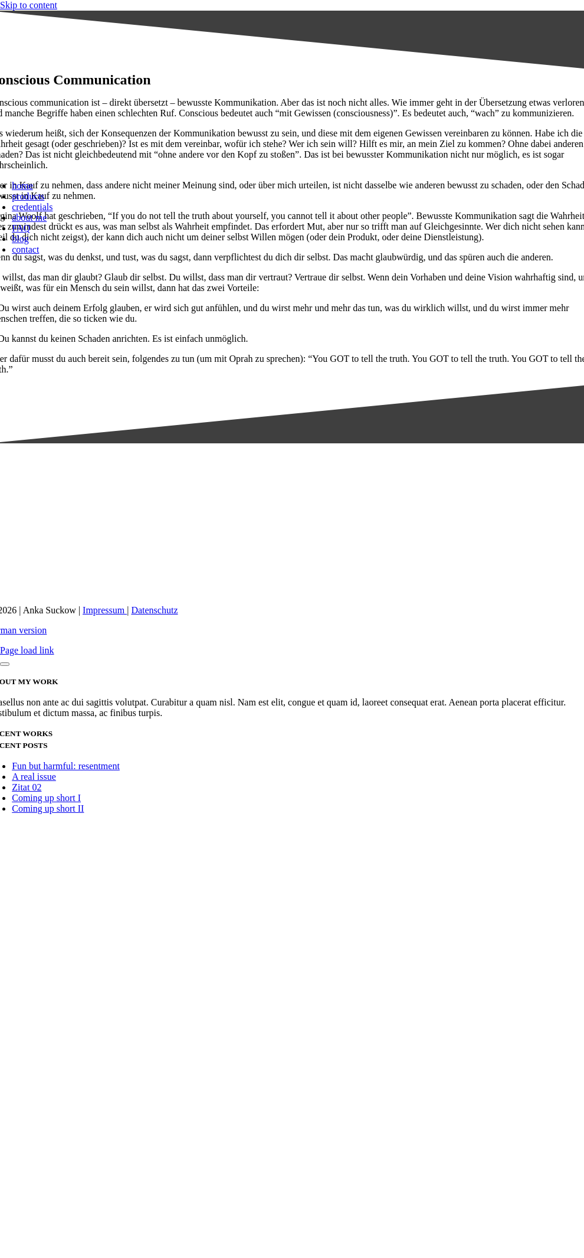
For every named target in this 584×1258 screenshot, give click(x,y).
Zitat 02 (26, 787)
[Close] (4, 664)
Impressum (105, 610)
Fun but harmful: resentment (66, 766)
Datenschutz (154, 610)
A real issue (34, 777)
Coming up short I (46, 798)
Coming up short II (48, 808)
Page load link (27, 650)
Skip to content (28, 5)
